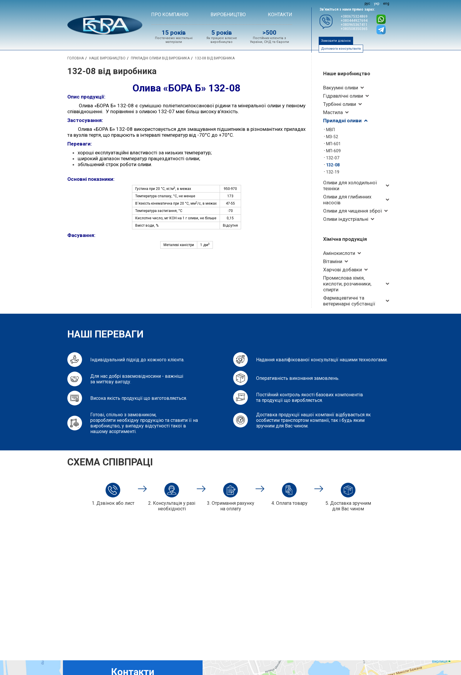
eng (386, 3)
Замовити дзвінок (336, 41)
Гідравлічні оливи (343, 96)
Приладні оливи (342, 120)
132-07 (332, 158)
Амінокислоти (339, 253)
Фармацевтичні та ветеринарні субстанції (349, 301)
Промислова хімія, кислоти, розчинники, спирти (347, 284)
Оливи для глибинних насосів (347, 199)
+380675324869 (354, 16)
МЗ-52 (332, 136)
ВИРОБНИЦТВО (228, 14)
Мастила (333, 112)
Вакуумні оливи (340, 88)
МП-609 (333, 150)
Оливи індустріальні (345, 219)
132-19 (332, 172)
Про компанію (169, 14)
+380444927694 (354, 21)
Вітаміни (332, 261)
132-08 (333, 165)
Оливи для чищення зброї (352, 211)
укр (376, 3)
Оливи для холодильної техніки (350, 185)
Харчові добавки (342, 270)
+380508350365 (354, 29)
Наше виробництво (346, 73)
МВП (330, 129)
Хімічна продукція (345, 239)
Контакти (280, 14)
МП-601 (333, 143)
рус (367, 3)
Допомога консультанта (341, 49)
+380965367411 (354, 25)
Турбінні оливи (339, 104)
